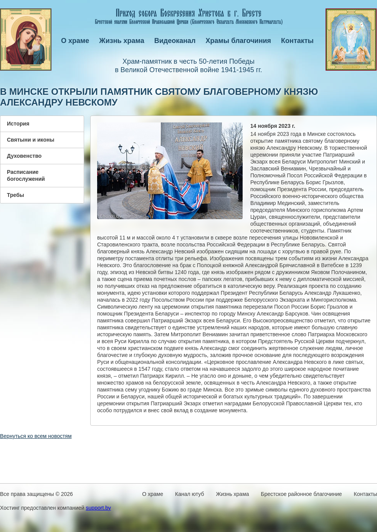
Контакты (297, 41)
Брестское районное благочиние (301, 494)
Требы (15, 195)
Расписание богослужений (26, 175)
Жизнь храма (121, 41)
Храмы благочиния (238, 41)
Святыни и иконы (30, 140)
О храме (75, 41)
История (18, 124)
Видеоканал (175, 41)
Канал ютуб (189, 494)
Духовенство (24, 156)
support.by (98, 508)
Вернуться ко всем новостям (36, 436)
